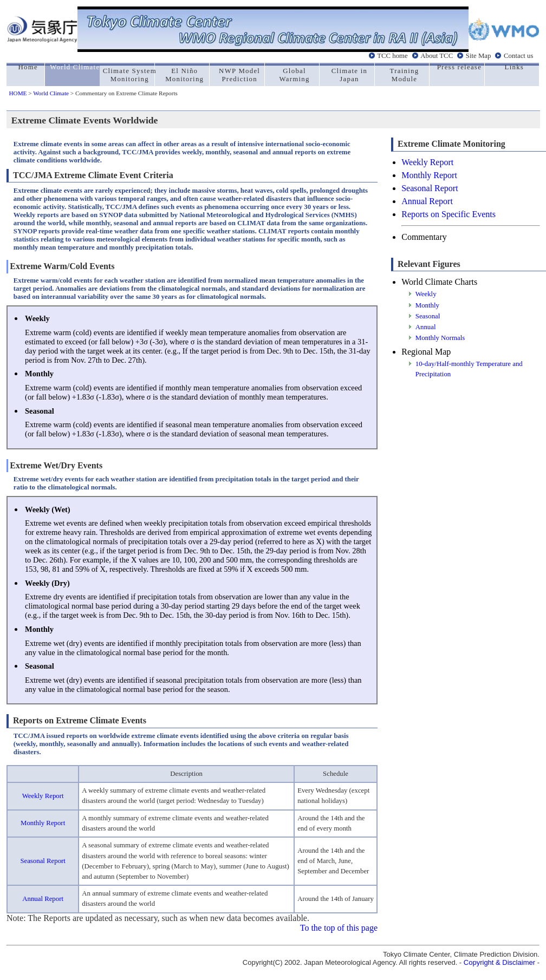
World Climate (51, 93)
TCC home (392, 56)
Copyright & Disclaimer (499, 962)
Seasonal (427, 316)
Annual (425, 327)
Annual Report (42, 899)
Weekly (426, 294)
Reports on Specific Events (448, 214)
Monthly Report (43, 823)
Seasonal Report (43, 861)
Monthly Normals (440, 338)
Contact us (518, 56)
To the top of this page (339, 927)
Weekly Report (43, 796)
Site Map (478, 56)
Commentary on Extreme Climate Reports (126, 93)
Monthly (427, 305)
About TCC (436, 56)
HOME (18, 93)
